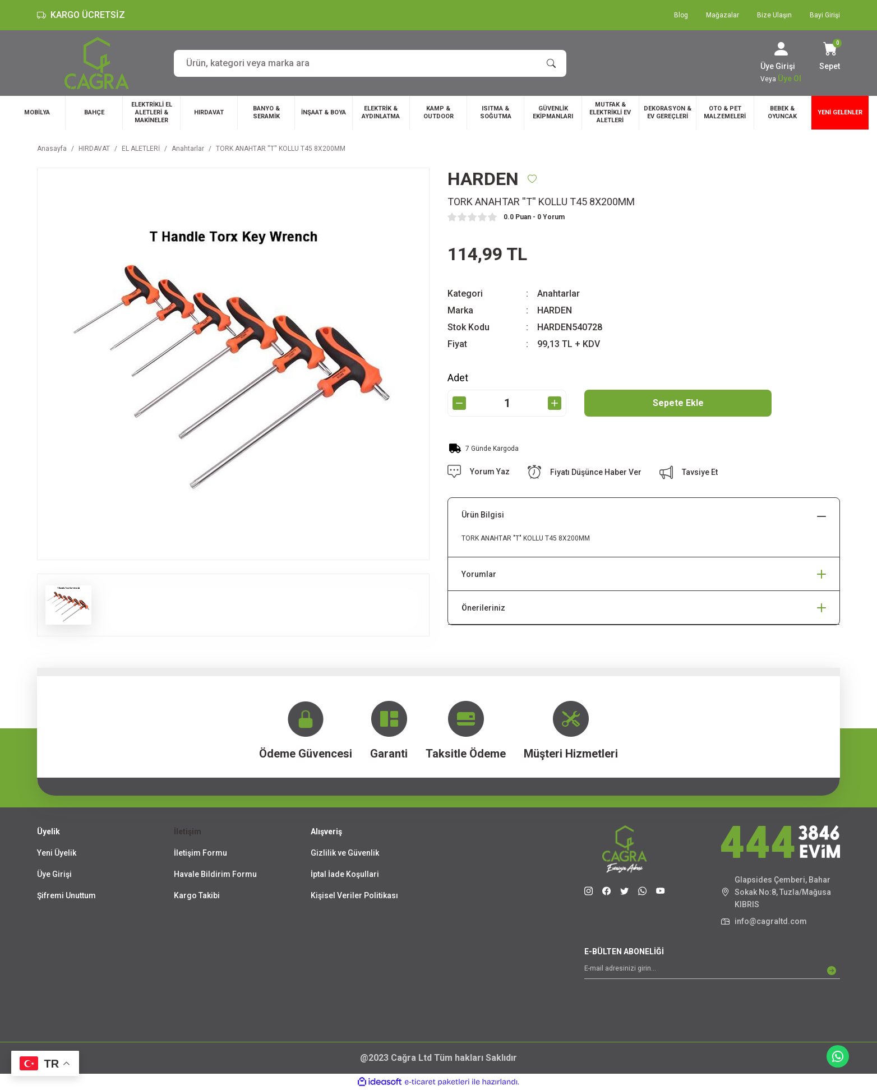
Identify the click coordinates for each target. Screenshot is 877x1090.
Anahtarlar (558, 293)
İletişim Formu (200, 852)
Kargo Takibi (197, 895)
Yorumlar (478, 574)
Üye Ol (789, 78)
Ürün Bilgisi (482, 514)
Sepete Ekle (678, 403)
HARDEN (554, 310)
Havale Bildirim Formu (215, 874)
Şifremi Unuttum (66, 895)
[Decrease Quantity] (459, 403)
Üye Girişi (54, 874)
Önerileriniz (483, 607)
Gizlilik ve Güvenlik (345, 852)
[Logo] (96, 63)
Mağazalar (722, 15)
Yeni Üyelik (56, 852)
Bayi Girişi (825, 15)
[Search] (370, 63)
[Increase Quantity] (554, 403)
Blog (681, 15)
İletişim (187, 831)
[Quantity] (506, 403)
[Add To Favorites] (532, 178)
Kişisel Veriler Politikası (354, 895)
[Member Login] (781, 49)
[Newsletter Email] (712, 970)
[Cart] (829, 57)
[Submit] (831, 970)
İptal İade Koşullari (345, 874)
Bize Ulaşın (774, 15)
